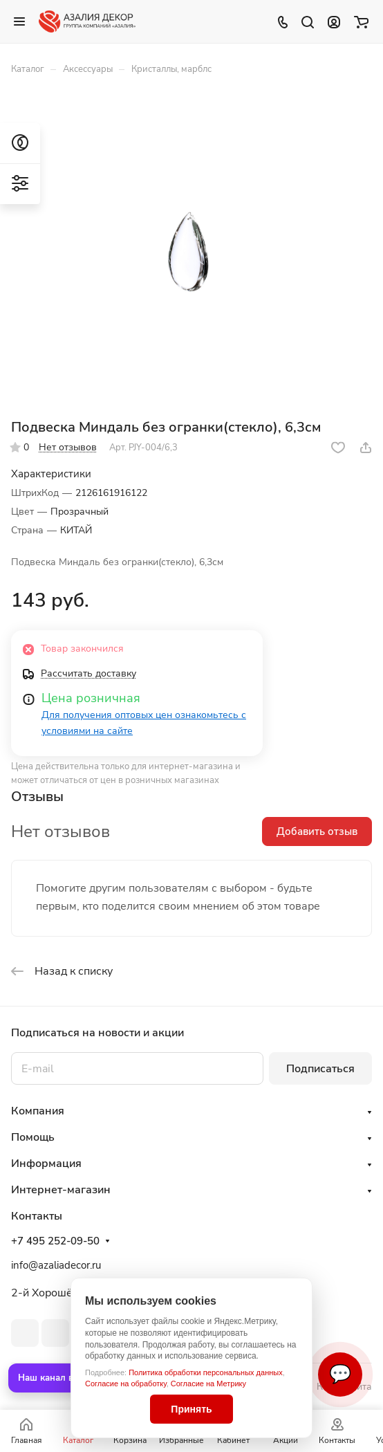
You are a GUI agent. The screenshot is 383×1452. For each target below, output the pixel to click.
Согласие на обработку (126, 1383)
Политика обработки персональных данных (206, 1372)
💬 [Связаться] (340, 1374)
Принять (191, 1409)
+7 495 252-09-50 (55, 1241)
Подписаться (320, 1068)
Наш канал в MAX (57, 1378)
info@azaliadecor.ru (56, 1265)
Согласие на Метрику (208, 1383)
